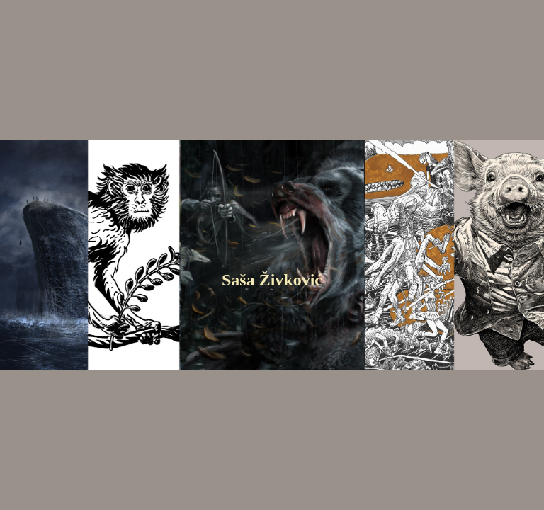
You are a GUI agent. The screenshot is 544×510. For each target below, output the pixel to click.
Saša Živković (272, 280)
